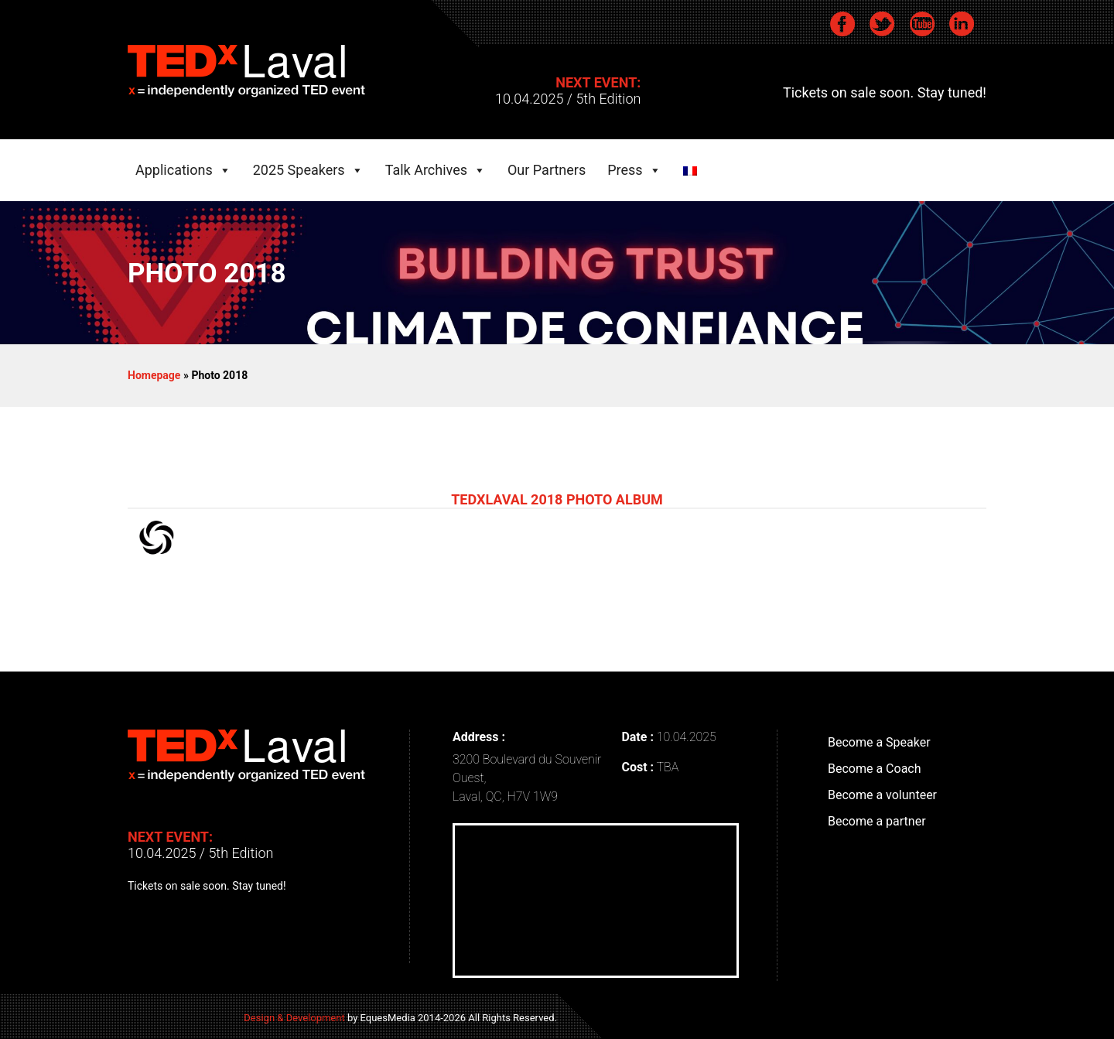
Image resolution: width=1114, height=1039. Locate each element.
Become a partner (877, 821)
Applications (174, 166)
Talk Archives (426, 166)
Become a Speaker (879, 742)
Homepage (154, 375)
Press (624, 166)
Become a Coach (874, 768)
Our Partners (546, 166)
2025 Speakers (299, 166)
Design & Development (294, 1018)
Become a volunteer (882, 795)
